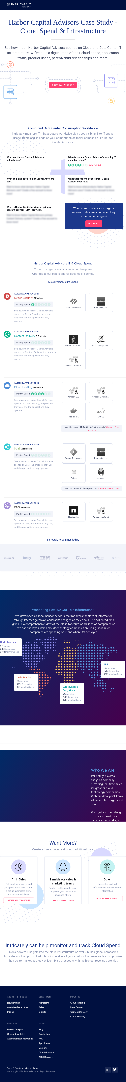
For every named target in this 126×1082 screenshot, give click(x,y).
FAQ (41, 1039)
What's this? (95, 165)
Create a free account (18, 900)
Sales (41, 1007)
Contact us (44, 1034)
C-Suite (42, 1012)
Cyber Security (24, 298)
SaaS (17, 448)
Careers (42, 1048)
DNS (17, 507)
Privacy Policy (32, 1068)
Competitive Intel (16, 1034)
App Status (44, 1043)
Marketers (44, 1003)
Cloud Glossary (46, 1052)
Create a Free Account (108, 488)
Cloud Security (77, 1016)
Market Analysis (15, 1029)
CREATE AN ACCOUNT (63, 85)
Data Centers (76, 1007)
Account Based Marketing (20, 1039)
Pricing (10, 1012)
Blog (41, 1029)
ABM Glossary (46, 1057)
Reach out (94, 224)
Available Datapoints (17, 1007)
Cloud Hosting (23, 387)
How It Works (13, 1003)
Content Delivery (25, 336)
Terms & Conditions (16, 1068)
